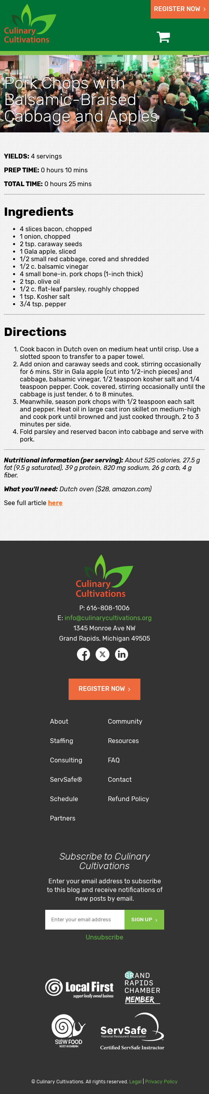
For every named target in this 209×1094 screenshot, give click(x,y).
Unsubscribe (104, 937)
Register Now (180, 9)
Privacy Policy (161, 1082)
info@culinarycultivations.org (108, 618)
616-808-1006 (108, 608)
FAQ (114, 760)
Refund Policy (128, 799)
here (55, 503)
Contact (120, 779)
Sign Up (144, 919)
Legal (135, 1082)
